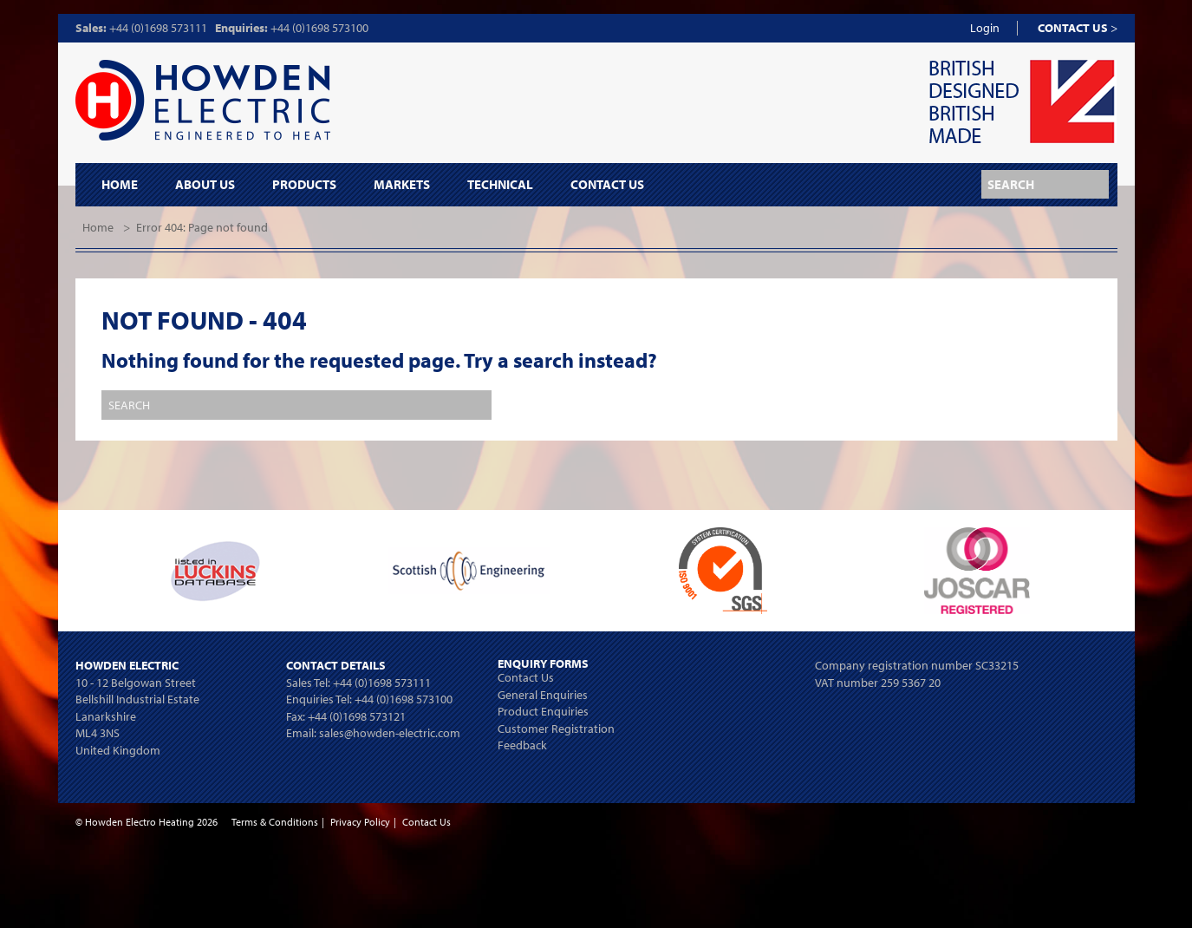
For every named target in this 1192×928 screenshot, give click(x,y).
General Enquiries (543, 695)
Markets (402, 185)
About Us (205, 185)
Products (304, 185)
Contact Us (607, 185)
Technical (500, 185)
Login (985, 28)
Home (119, 185)
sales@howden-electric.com (389, 733)
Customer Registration (556, 728)
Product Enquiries (543, 711)
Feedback (522, 745)
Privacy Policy (360, 821)
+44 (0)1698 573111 (158, 28)
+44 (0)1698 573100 (319, 28)
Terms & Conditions (274, 821)
